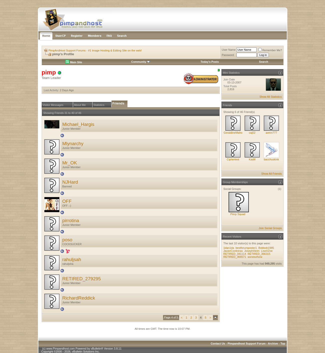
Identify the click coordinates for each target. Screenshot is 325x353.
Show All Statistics (270, 96)
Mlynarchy (73, 143)
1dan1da (228, 247)
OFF (67, 201)
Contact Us (218, 343)
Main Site (73, 62)
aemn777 (271, 132)
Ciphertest (233, 159)
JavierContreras (233, 250)
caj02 (252, 132)
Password (228, 54)
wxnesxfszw (255, 256)
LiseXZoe (266, 250)
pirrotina (70, 220)
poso (67, 239)
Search (263, 61)
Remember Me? (270, 50)
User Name (229, 49)
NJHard (70, 182)
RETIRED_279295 (81, 278)
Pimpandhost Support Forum (246, 343)
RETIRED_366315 (259, 253)
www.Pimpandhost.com (60, 348)
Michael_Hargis (78, 124)
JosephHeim (251, 250)
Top (282, 343)
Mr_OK (69, 162)
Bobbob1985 (266, 247)
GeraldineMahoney (235, 132)
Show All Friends (271, 173)
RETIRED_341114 (234, 253)
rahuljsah (71, 259)
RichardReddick (78, 298)
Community (140, 61)
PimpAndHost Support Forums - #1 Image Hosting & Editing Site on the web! (95, 50)
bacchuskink (271, 159)
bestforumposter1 (246, 247)
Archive (273, 343)
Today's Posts (210, 61)
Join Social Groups (270, 228)
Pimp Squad (237, 214)
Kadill (252, 159)
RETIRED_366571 (234, 256)
